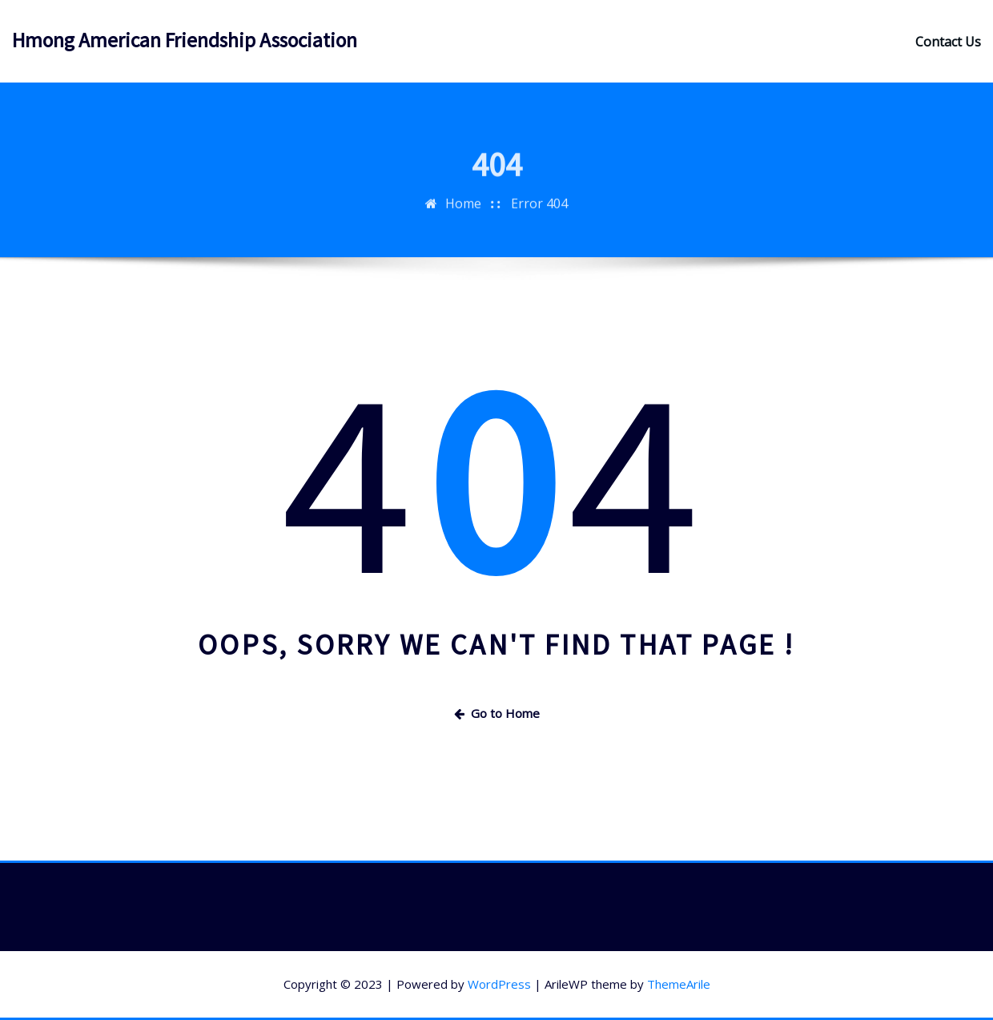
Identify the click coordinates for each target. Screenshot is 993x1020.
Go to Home (497, 713)
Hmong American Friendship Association (184, 40)
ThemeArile (678, 984)
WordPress (499, 984)
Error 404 (539, 210)
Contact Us (948, 41)
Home (463, 210)
